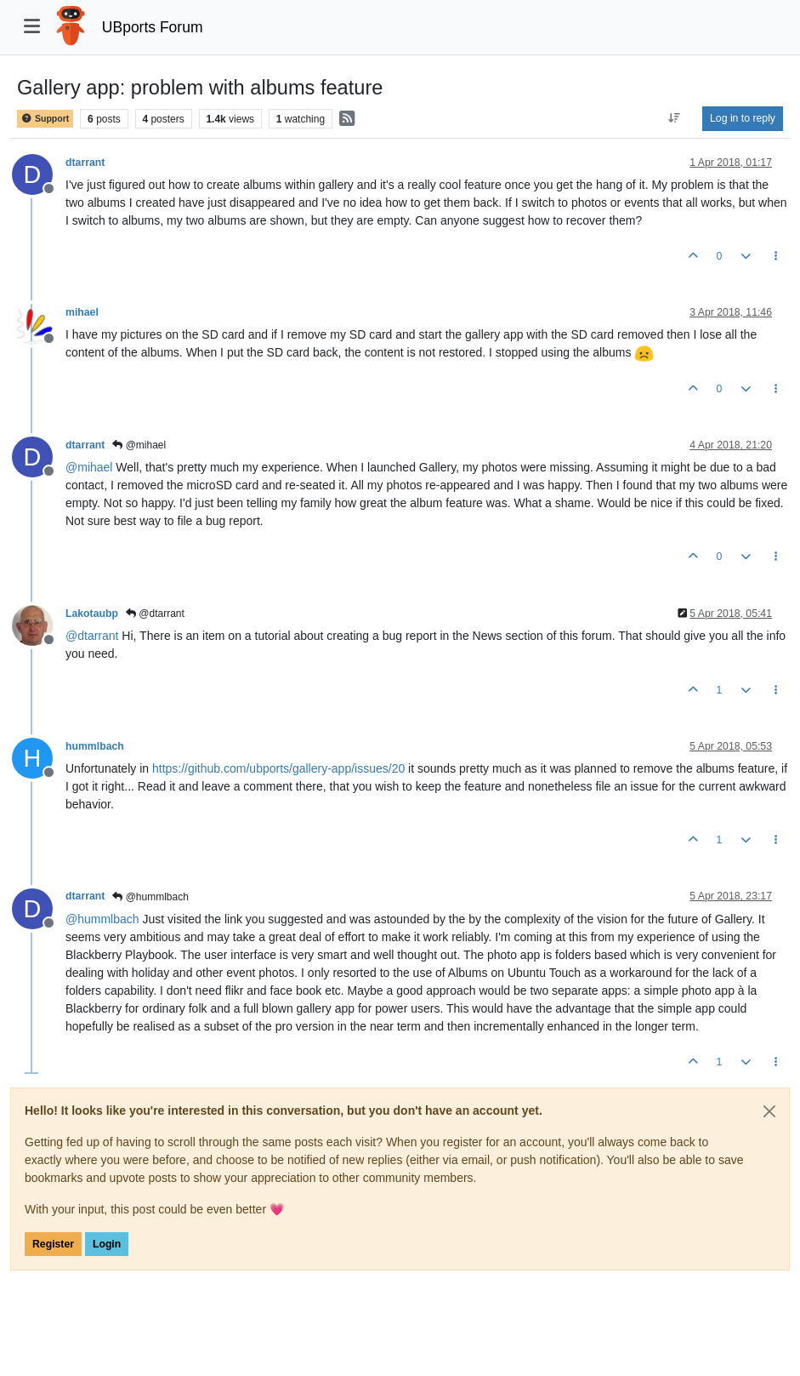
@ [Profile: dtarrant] (91, 635)
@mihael (139, 445)
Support (45, 118)
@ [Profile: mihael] (88, 467)
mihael (82, 312)
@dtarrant (155, 613)
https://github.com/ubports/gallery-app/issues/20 (278, 768)
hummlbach (94, 746)
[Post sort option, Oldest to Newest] (675, 118)
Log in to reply (742, 118)
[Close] (769, 1111)
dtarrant (85, 162)
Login (107, 1244)
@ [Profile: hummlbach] (102, 919)
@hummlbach (150, 897)
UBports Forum (152, 27)
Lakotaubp (91, 613)
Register (53, 1244)
